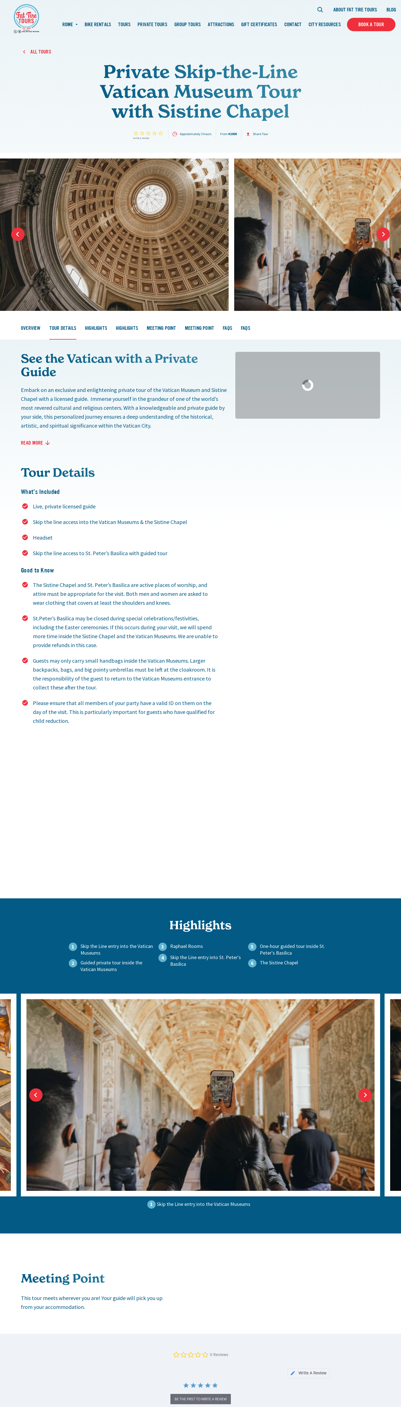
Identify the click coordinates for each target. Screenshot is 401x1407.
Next (383, 234)
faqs (227, 328)
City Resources (325, 24)
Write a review (141, 138)
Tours (124, 24)
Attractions (221, 24)
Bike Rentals (98, 24)
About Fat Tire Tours (355, 9)
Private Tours (152, 24)
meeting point (161, 328)
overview (31, 328)
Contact (293, 24)
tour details (62, 328)
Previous (18, 234)
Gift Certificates (259, 24)
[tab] (308, 1373)
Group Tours (187, 24)
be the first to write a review (201, 1399)
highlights (96, 328)
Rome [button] (68, 24)
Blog (391, 9)
